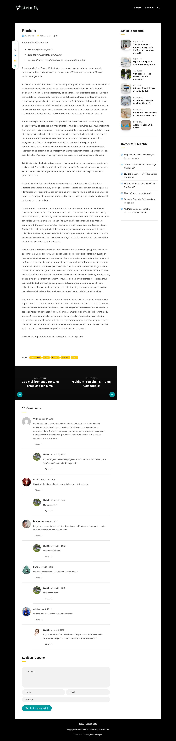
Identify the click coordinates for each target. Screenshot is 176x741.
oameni (55, 357)
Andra (127, 209)
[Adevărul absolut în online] (126, 125)
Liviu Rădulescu (81, 729)
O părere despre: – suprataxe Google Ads (144, 63)
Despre (137, 7)
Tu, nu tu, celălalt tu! (141, 193)
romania (65, 357)
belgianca (38, 521)
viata (74, 357)
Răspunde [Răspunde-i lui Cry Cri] (38, 490)
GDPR (95, 724)
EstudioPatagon (96, 735)
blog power (35, 357)
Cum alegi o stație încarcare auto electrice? (142, 77)
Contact (149, 7)
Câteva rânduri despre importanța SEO (144, 89)
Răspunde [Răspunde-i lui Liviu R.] (48, 469)
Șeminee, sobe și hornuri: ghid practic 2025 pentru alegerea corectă (144, 48)
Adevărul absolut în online (142, 126)
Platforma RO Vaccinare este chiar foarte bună (145, 114)
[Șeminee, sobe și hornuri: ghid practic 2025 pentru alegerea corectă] (126, 45)
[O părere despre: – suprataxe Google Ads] (126, 62)
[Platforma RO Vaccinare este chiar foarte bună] (126, 113)
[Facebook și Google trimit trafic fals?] (126, 100)
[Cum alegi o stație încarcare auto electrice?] (126, 74)
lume (46, 357)
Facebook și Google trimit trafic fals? (143, 101)
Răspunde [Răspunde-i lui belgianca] (38, 536)
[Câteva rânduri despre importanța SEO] (126, 88)
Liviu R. (127, 174)
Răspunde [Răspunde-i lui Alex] (38, 620)
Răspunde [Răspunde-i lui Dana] (38, 578)
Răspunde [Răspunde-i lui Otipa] (38, 444)
